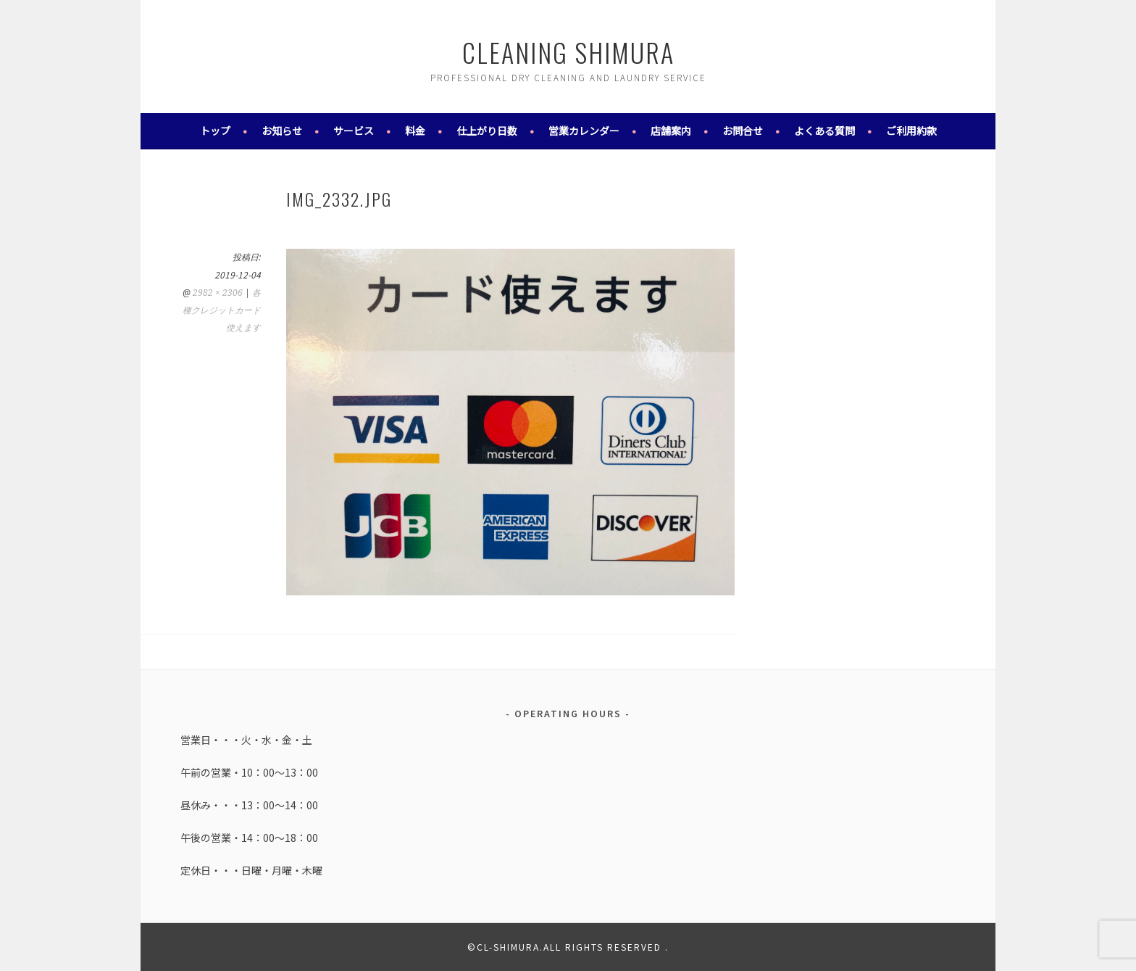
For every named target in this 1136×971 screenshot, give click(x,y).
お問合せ (742, 130)
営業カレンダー (583, 130)
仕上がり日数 (486, 130)
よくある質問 (824, 130)
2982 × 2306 (218, 293)
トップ (215, 130)
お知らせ (282, 130)
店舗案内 (671, 130)
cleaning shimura (568, 52)
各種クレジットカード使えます (222, 310)
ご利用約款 (911, 130)
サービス (353, 130)
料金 (415, 130)
